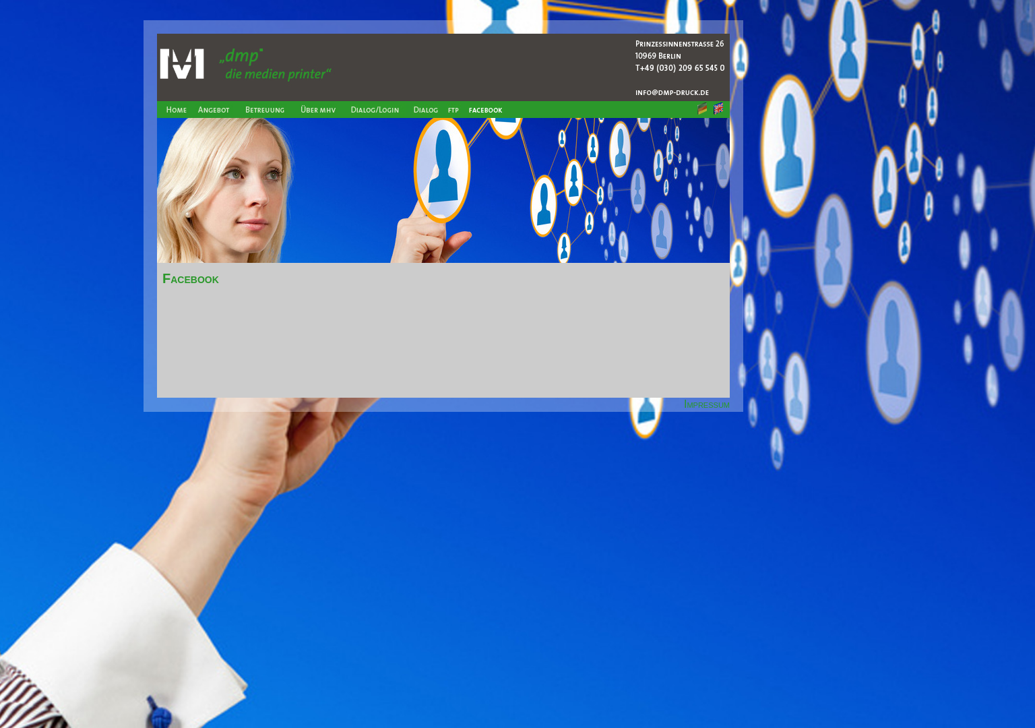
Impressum (707, 404)
